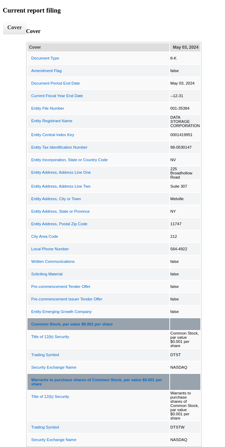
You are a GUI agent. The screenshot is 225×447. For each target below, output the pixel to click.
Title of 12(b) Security (50, 337)
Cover (14, 27)
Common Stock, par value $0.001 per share (72, 324)
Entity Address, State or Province (60, 211)
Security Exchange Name (54, 367)
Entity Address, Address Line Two (60, 186)
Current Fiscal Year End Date (57, 96)
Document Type (45, 58)
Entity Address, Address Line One (61, 172)
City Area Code (44, 236)
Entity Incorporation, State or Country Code (69, 160)
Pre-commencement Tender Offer (60, 286)
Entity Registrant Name (51, 121)
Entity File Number (47, 108)
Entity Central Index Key (52, 135)
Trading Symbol (45, 355)
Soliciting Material (47, 274)
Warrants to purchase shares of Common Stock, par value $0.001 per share (96, 382)
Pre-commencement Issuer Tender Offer (67, 299)
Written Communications (53, 261)
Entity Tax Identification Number (59, 147)
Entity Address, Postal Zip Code (59, 224)
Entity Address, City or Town (56, 199)
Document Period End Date (55, 83)
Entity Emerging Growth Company (61, 311)
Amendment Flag (46, 71)
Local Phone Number (50, 249)
